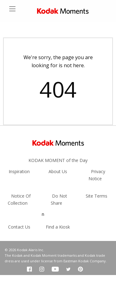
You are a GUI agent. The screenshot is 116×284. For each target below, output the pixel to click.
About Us (58, 171)
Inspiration (19, 171)
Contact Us (19, 227)
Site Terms (96, 196)
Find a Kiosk (58, 227)
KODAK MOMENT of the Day (58, 160)
